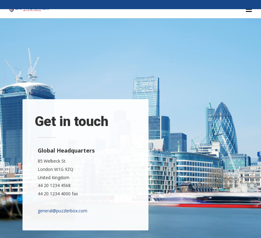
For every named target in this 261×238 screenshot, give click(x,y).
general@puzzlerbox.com (62, 211)
